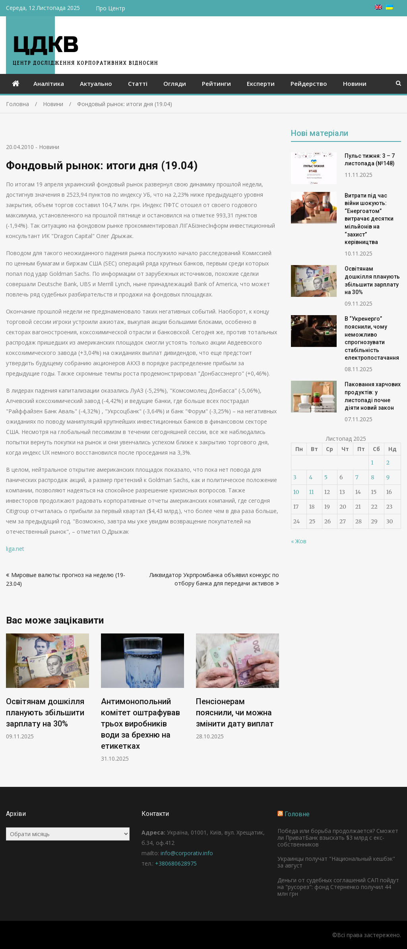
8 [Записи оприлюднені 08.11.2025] (372, 477)
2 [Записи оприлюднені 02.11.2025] (388, 462)
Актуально (96, 83)
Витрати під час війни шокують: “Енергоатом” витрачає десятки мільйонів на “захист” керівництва (369, 219)
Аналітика (48, 83)
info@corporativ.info (187, 853)
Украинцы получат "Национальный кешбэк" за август (336, 862)
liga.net (15, 548)
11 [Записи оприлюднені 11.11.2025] (311, 492)
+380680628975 (176, 863)
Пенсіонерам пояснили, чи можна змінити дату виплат (235, 712)
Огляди (174, 83)
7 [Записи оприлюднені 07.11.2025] (357, 477)
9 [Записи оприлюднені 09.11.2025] (388, 477)
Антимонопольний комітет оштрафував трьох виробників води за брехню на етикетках (140, 724)
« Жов (298, 541)
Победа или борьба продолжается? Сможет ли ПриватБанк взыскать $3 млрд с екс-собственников (337, 837)
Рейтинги (216, 83)
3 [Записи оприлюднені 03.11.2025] (295, 477)
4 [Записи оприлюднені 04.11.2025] (310, 477)
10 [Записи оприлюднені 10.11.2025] (296, 492)
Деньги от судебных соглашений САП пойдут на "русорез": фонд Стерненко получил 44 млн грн (338, 886)
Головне (297, 814)
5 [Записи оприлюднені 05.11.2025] (326, 477)
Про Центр (110, 8)
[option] (47, 686)
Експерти (261, 83)
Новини (354, 83)
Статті (137, 83)
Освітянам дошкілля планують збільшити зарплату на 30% (45, 712)
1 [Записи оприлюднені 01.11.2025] (372, 462)
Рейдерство (309, 83)
